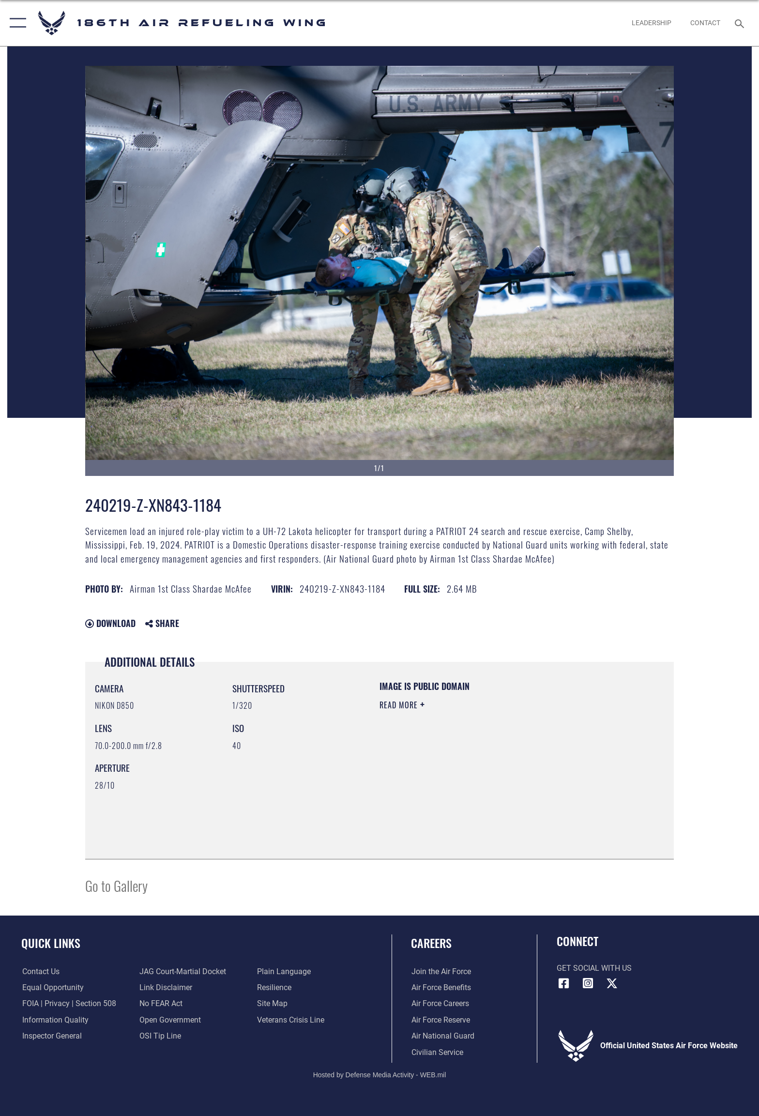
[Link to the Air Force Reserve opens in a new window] (440, 1019)
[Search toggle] (740, 23)
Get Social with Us (594, 968)
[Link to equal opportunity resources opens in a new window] (52, 987)
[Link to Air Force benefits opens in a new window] (441, 987)
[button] (15, 23)
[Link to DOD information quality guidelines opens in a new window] (54, 1019)
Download (110, 623)
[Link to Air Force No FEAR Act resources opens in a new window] (160, 1003)
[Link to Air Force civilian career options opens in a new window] (437, 1052)
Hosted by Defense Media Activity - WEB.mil (379, 1075)
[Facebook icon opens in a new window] (564, 983)
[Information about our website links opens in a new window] (165, 987)
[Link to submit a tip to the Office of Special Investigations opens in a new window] (160, 1035)
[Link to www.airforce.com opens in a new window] (441, 971)
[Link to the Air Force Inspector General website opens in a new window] (51, 1035)
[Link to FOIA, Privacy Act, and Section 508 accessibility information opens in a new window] (68, 1003)
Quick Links (50, 942)
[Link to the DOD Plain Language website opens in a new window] (284, 971)
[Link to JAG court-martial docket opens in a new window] (182, 971)
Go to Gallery (116, 885)
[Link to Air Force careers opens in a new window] (440, 1003)
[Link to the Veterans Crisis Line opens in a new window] (290, 1019)
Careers (431, 942)
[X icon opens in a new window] (612, 983)
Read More (400, 705)
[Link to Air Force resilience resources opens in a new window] (274, 987)
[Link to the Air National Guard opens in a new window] (442, 1035)
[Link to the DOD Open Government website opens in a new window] (170, 1019)
